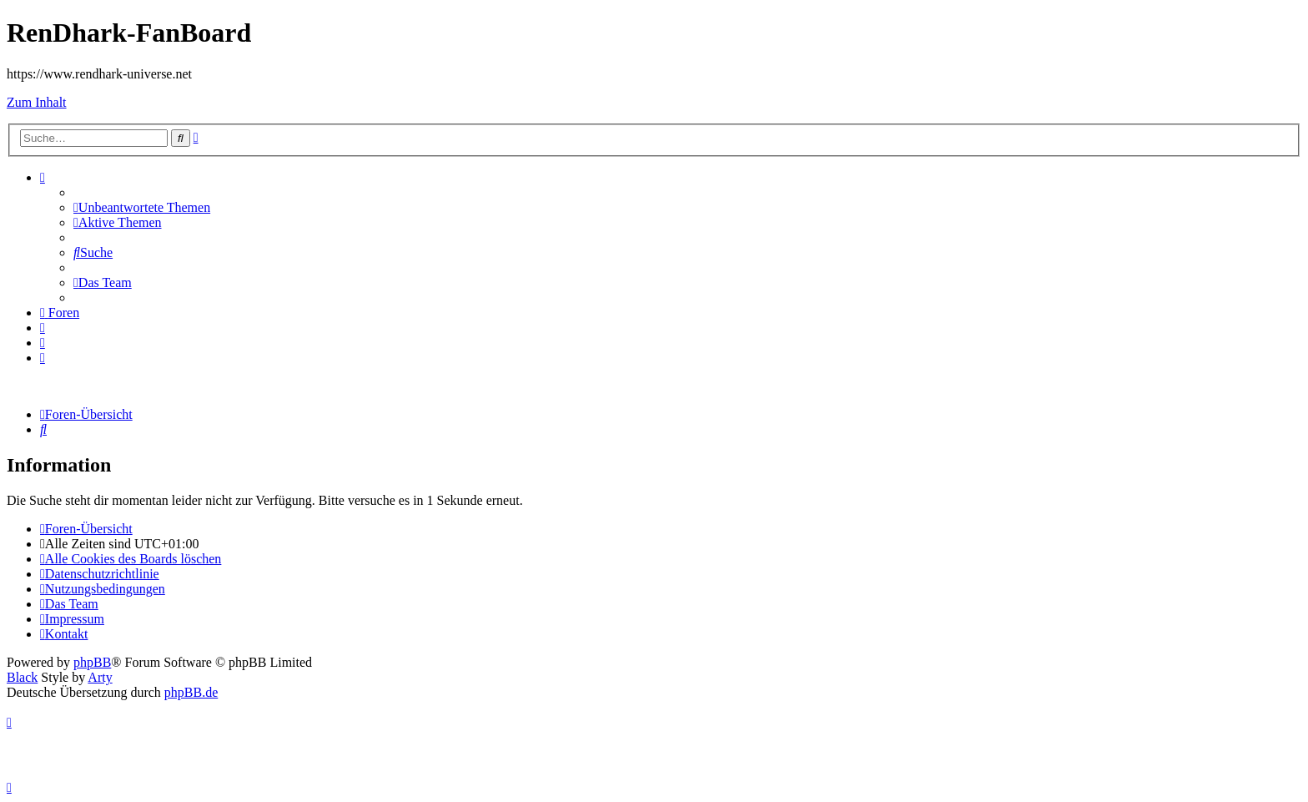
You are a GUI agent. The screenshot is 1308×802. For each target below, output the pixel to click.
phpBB (92, 662)
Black (22, 677)
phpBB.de (191, 692)
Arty (100, 677)
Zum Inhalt (37, 102)
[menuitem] (141, 207)
